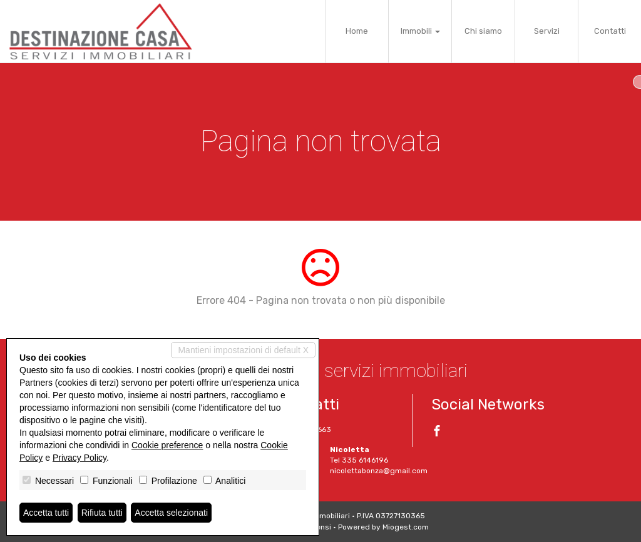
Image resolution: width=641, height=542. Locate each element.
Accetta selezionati (171, 513)
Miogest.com (405, 527)
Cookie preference (167, 445)
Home (357, 31)
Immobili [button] (420, 31)
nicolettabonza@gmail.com (379, 470)
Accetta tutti (46, 513)
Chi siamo (483, 31)
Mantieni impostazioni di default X (243, 350)
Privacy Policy (79, 458)
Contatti (610, 31)
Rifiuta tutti (102, 513)
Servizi (547, 31)
